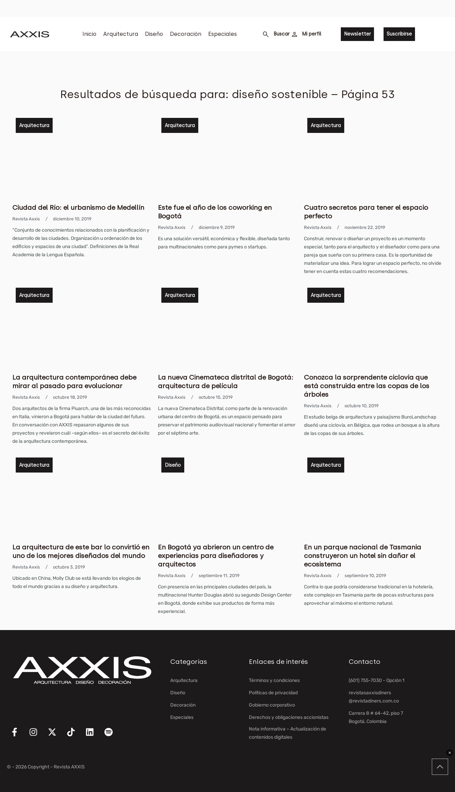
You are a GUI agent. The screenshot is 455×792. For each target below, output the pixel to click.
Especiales (222, 34)
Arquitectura (120, 34)
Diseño (154, 34)
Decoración (185, 34)
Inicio (89, 34)
